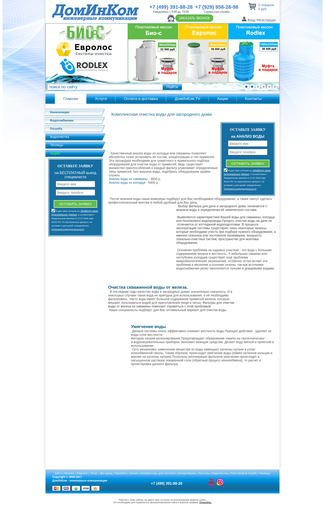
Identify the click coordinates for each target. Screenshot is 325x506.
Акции (222, 99)
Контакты (253, 99)
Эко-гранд (106, 473)
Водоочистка (59, 137)
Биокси (133, 473)
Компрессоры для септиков (158, 473)
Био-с (58, 473)
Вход (251, 20)
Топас (93, 473)
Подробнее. (205, 502)
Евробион (121, 473)
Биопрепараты (187, 473)
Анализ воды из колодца (127, 182)
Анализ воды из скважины (128, 179)
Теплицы (56, 145)
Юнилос (69, 473)
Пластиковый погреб (243, 473)
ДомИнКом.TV (187, 99)
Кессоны (204, 473)
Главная (70, 99)
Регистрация (266, 20)
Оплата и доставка (141, 99)
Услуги (101, 99)
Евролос (82, 473)
